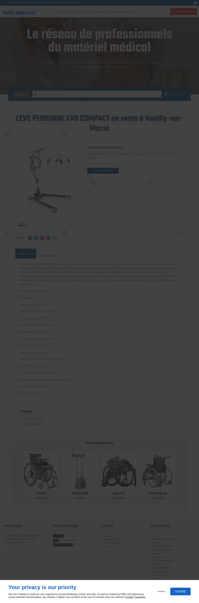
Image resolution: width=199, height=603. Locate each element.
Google (129, 597)
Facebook (139, 597)
